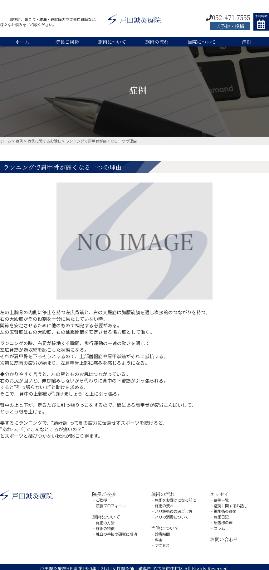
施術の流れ (157, 41)
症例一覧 (221, 499)
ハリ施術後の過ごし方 (173, 510)
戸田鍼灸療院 (134, 20)
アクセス (162, 542)
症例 (246, 41)
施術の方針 (105, 521)
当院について (202, 41)
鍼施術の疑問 (225, 510)
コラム (219, 526)
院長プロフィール (111, 504)
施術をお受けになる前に (175, 499)
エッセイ (219, 493)
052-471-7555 (228, 17)
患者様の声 (223, 520)
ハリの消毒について (171, 515)
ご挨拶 (101, 499)
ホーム (22, 41)
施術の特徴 (105, 526)
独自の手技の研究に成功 (116, 531)
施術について (112, 41)
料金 (158, 537)
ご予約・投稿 (230, 26)
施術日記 (221, 515)
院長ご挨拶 (67, 41)
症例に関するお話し (230, 504)
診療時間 (162, 531)
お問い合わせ (224, 536)
